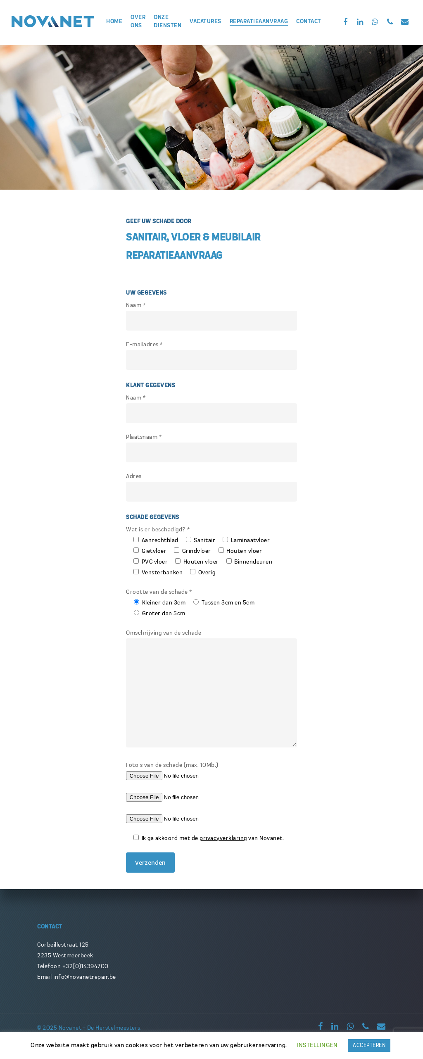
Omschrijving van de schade (211, 690)
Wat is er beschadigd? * (158, 530)
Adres (211, 488)
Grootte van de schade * (159, 592)
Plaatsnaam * (211, 448)
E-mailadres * (211, 356)
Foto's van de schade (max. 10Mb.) (172, 765)
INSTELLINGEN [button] (317, 1045)
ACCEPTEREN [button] (369, 1045)
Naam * (211, 316)
